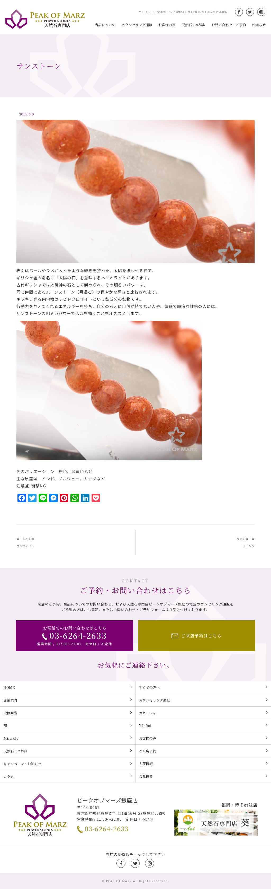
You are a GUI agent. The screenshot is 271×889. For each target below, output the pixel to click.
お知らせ (259, 24)
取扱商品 (67, 712)
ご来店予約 (203, 750)
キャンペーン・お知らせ (67, 763)
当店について (105, 24)
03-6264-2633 (102, 828)
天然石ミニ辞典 (194, 24)
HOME (67, 687)
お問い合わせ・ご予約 (228, 24)
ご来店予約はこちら (196, 636)
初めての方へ (203, 687)
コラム (67, 776)
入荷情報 (203, 763)
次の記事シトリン (246, 542)
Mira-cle (67, 738)
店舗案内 (67, 700)
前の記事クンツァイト (25, 542)
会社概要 (203, 776)
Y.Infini (203, 725)
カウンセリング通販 (136, 24)
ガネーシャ (203, 712)
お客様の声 (166, 24)
